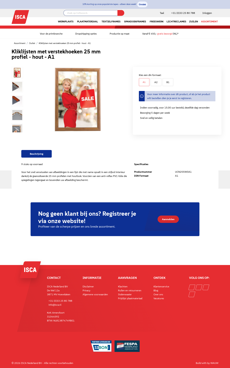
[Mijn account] (206, 13)
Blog (155, 290)
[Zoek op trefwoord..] (90, 13)
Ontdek (142, 4)
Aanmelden (168, 219)
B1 (167, 82)
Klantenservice (161, 286)
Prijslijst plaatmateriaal (130, 298)
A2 (156, 82)
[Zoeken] (120, 13)
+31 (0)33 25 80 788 (183, 12)
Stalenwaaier (125, 294)
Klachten (122, 286)
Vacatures (158, 298)
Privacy (86, 290)
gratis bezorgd (164, 33)
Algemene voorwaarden (95, 294)
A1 (144, 82)
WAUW (214, 363)
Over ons (158, 294)
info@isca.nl (55, 304)
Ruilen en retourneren (129, 290)
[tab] (36, 154)
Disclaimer (88, 286)
